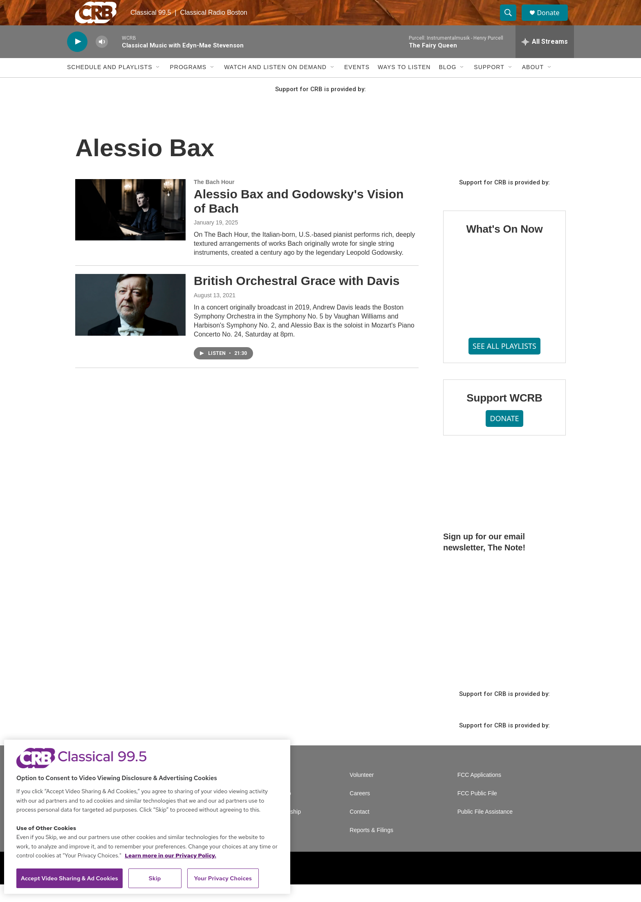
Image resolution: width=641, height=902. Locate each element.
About (533, 85)
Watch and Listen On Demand (275, 85)
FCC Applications (479, 793)
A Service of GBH (264, 793)
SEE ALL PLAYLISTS (504, 363)
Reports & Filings (371, 848)
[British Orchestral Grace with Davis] (130, 322)
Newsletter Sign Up (266, 811)
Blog (447, 85)
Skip (155, 878)
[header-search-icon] (512, 21)
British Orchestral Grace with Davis (297, 298)
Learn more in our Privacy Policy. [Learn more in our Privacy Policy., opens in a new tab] (170, 855)
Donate (553, 21)
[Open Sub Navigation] (158, 85)
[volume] (102, 59)
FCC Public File (477, 811)
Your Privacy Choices (223, 878)
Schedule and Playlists (109, 85)
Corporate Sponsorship (271, 829)
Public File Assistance (485, 829)
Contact (359, 829)
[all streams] (544, 59)
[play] (77, 59)
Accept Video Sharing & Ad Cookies (69, 878)
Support (489, 85)
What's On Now (504, 246)
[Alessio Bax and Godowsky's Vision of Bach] (130, 227)
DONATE (504, 436)
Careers (360, 811)
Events (357, 85)
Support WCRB (504, 415)
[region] (147, 817)
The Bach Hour (214, 199)
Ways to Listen (404, 85)
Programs (188, 85)
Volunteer (362, 793)
